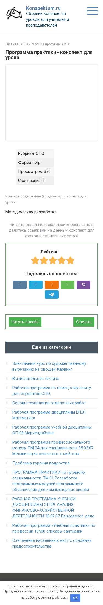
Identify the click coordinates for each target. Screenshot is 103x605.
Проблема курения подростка (40, 463)
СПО (24, 44)
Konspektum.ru (43, 8)
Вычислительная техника (35, 378)
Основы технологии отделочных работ (49, 402)
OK (75, 598)
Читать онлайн (25, 321)
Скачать (84, 321)
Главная (11, 44)
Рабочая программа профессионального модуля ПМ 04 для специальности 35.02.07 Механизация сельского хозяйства (52, 448)
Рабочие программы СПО (51, 44)
